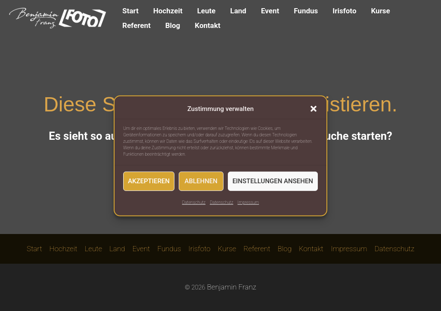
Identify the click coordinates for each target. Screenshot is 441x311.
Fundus (306, 10)
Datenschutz (193, 206)
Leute (206, 10)
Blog (172, 25)
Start (130, 10)
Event (270, 10)
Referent (136, 25)
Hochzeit (168, 10)
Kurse (380, 10)
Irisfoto (344, 10)
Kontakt (207, 25)
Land (238, 10)
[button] (313, 113)
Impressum (248, 206)
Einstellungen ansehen (273, 185)
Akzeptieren (149, 185)
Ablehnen (201, 185)
